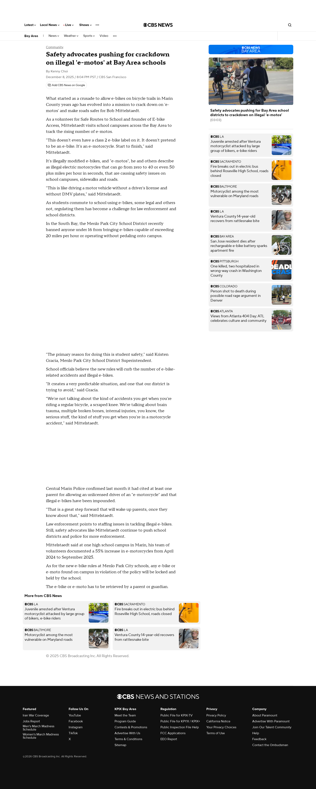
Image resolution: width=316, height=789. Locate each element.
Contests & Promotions (131, 727)
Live (69, 25)
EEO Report (168, 739)
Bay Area (31, 36)
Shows (85, 25)
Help (255, 733)
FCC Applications (172, 733)
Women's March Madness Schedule (41, 736)
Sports (89, 36)
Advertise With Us (127, 733)
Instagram (76, 727)
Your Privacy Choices (221, 727)
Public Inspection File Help (179, 727)
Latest (30, 25)
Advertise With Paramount (271, 721)
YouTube (75, 715)
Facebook (76, 721)
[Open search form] (290, 25)
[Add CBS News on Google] (66, 85)
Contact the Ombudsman (270, 745)
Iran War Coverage (36, 715)
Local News (49, 25)
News (54, 36)
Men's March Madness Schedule (38, 728)
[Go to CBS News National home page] (158, 25)
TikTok (73, 733)
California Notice (218, 721)
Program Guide (125, 721)
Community (54, 47)
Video (104, 36)
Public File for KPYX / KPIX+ (180, 721)
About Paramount (264, 715)
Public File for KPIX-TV (176, 715)
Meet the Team (125, 715)
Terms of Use (215, 733)
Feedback (259, 739)
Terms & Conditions (128, 739)
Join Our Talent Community (271, 727)
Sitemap (120, 745)
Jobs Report (31, 721)
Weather (71, 36)
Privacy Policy (216, 715)
